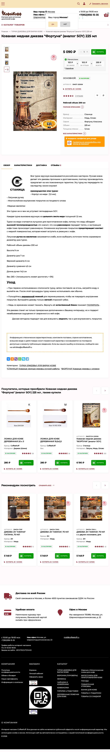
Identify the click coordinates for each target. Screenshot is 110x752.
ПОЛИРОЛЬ (93, 305)
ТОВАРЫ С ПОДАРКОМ (91, 693)
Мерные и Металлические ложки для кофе (92, 671)
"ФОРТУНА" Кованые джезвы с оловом (80, 369)
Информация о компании (12, 682)
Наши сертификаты (9, 679)
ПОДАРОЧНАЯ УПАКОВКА (87, 685)
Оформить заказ (36, 677)
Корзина (32, 670)
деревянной (28, 296)
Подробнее (69, 68)
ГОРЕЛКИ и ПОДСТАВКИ (67, 691)
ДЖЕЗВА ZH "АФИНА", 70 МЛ (54, 532)
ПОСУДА (85, 681)
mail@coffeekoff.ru (71, 637)
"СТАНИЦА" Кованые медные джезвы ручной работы (33, 369)
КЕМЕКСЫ (61, 679)
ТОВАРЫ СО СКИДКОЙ (91, 696)
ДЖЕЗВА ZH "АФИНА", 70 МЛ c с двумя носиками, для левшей (90, 534)
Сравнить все (46, 485)
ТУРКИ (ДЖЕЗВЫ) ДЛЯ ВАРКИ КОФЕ (26, 31)
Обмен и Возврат (8, 675)
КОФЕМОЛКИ (63, 688)
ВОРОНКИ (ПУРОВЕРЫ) (67, 675)
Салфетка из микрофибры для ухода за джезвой (87, 143)
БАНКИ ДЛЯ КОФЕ (89, 690)
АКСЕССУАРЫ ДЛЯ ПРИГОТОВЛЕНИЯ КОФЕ (91, 676)
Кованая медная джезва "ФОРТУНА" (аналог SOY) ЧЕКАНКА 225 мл (88, 441)
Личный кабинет (36, 673)
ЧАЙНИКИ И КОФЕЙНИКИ (63, 683)
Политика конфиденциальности (10, 671)
